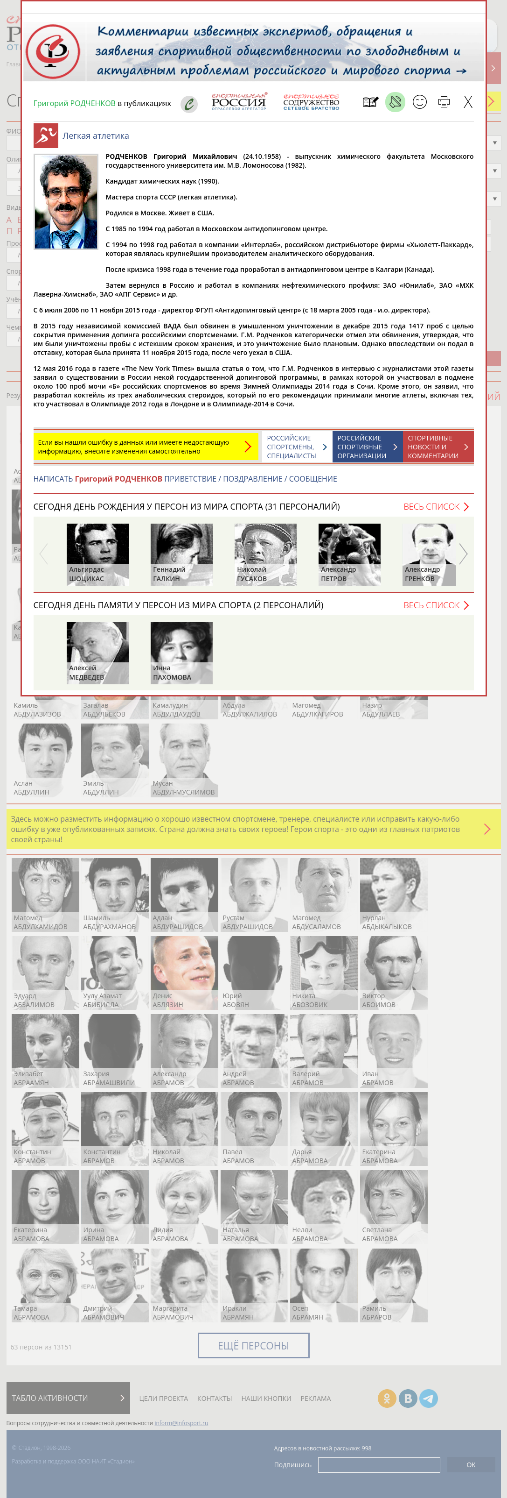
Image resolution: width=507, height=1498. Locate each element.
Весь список (431, 511)
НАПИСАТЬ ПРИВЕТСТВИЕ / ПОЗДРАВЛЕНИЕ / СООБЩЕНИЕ (185, 483)
